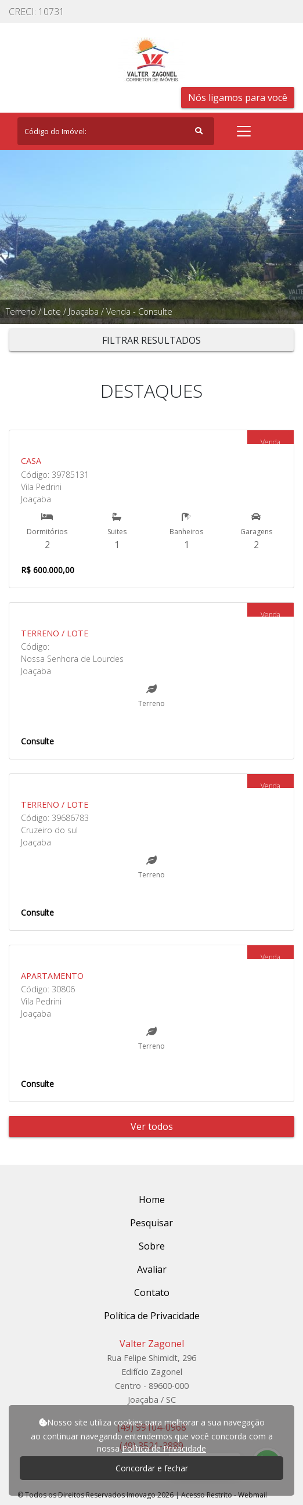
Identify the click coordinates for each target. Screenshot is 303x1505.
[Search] (115, 131)
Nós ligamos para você (237, 97)
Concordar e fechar (152, 1468)
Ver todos (152, 1126)
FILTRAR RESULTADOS (151, 340)
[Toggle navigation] (244, 131)
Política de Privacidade (164, 1448)
